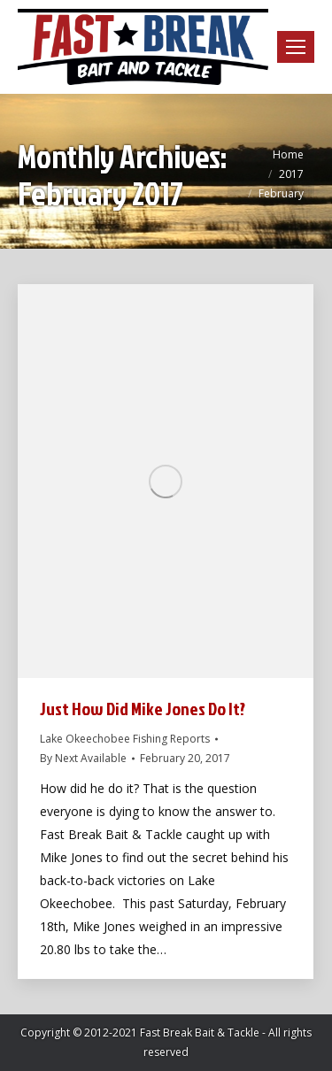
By (83, 758)
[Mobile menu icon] (295, 47)
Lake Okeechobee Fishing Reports (125, 738)
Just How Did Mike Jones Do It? (142, 708)
